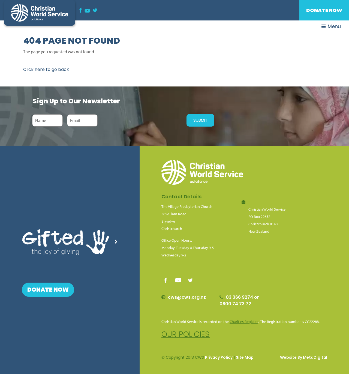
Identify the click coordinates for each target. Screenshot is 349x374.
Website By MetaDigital (303, 357)
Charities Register (244, 321)
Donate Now (324, 10)
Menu (331, 26)
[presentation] (140, 120)
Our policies (185, 334)
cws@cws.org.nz (187, 297)
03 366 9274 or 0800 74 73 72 (239, 300)
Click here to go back (46, 69)
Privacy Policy (219, 357)
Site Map (245, 357)
